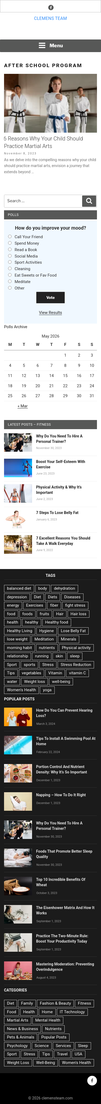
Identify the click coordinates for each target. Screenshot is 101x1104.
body (42, 588)
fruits (44, 613)
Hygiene (46, 630)
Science (42, 1045)
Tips (11, 673)
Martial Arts (17, 1020)
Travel (62, 1054)
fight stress (75, 605)
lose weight (17, 639)
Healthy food (56, 622)
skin (59, 656)
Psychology (17, 1045)
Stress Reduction (76, 664)
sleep (75, 656)
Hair (60, 613)
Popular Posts (54, 1037)
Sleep (83, 1045)
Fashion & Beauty (55, 1003)
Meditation (44, 639)
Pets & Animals (20, 1037)
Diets (52, 597)
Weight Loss (18, 1062)
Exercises (34, 605)
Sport (12, 664)
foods (27, 613)
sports (29, 664)
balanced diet (19, 588)
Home (47, 1011)
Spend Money (27, 243)
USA (78, 1054)
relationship (17, 656)
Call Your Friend (29, 236)
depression (17, 597)
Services (63, 1045)
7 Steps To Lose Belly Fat (57, 513)
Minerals (68, 639)
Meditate (22, 281)
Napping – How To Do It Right (61, 795)
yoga (47, 689)
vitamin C (77, 673)
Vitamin (55, 673)
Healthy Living (19, 630)
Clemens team (50, 18)
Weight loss (34, 681)
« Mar (22, 406)
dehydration (64, 588)
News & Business (22, 1028)
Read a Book (26, 249)
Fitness (84, 1003)
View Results (50, 312)
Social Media (26, 256)
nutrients (47, 647)
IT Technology (72, 1011)
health (12, 622)
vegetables (31, 673)
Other (20, 288)
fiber (54, 605)
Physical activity (76, 647)
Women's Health (21, 689)
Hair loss (78, 613)
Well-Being (45, 1062)
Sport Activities (28, 262)
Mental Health (47, 1020)
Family (27, 1003)
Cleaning (22, 268)
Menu (50, 45)
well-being (61, 681)
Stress (48, 664)
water (12, 681)
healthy (31, 622)
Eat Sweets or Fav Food (36, 275)
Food (11, 1011)
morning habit (19, 647)
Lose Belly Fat (73, 630)
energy (13, 605)
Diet (37, 597)
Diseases (72, 597)
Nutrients (53, 1028)
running (41, 656)
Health (29, 1011)
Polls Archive (15, 326)
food (11, 613)
